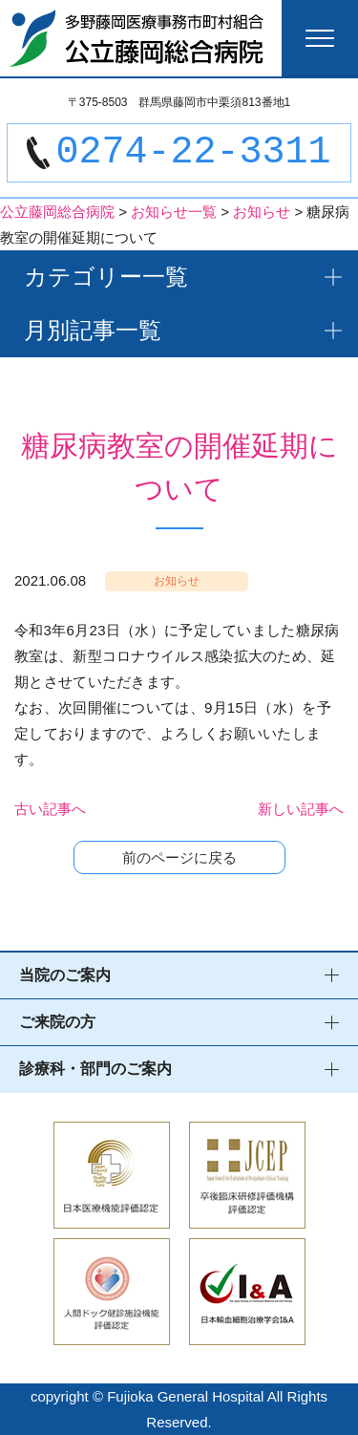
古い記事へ (50, 809)
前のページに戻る (179, 857)
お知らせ (177, 581)
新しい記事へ (301, 809)
